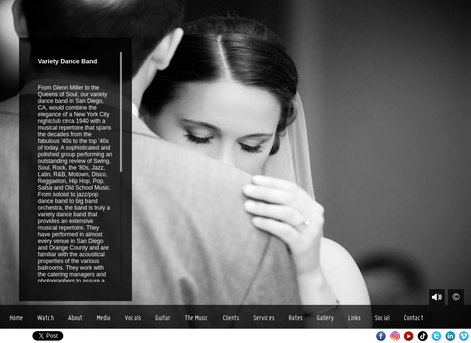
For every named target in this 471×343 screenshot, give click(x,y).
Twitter (436, 336)
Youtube (409, 336)
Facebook (381, 336)
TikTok (423, 336)
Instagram (395, 336)
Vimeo (464, 336)
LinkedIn (450, 336)
